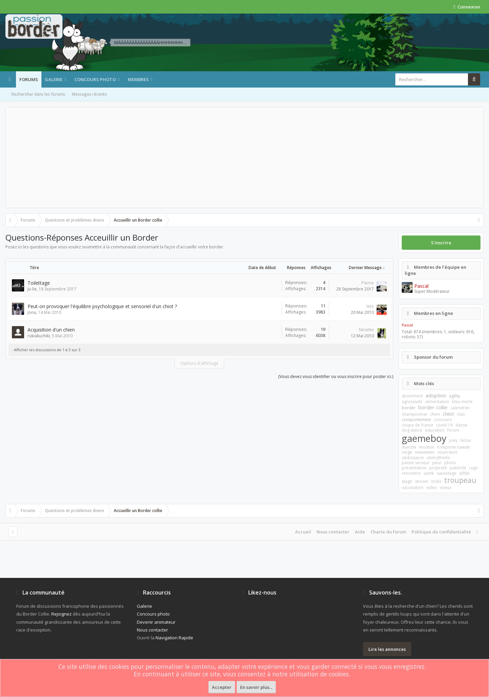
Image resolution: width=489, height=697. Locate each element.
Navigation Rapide (174, 638)
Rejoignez (61, 614)
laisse (465, 440)
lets (370, 306)
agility (454, 396)
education (435, 430)
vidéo (431, 487)
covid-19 (444, 425)
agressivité (412, 401)
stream (422, 481)
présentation (414, 468)
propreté (438, 468)
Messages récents (89, 94)
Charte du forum (388, 532)
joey (453, 440)
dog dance (412, 430)
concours (443, 419)
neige (407, 452)
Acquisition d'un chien (51, 329)
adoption (435, 395)
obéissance (413, 457)
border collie (433, 407)
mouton (426, 447)
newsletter (425, 452)
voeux (445, 487)
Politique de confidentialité (441, 532)
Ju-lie (32, 289)
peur (436, 463)
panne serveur (416, 463)
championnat (414, 414)
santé (428, 473)
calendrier (460, 408)
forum (453, 430)
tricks (436, 481)
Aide (360, 532)
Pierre (367, 283)
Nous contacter (332, 532)
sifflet (464, 473)
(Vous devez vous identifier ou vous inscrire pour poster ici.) (335, 376)
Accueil (303, 532)
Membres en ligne (433, 313)
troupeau (460, 480)
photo (450, 463)
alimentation (437, 401)
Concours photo (95, 79)
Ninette (366, 329)
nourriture (447, 452)
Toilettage (39, 283)
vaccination (412, 487)
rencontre (411, 473)
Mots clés (424, 383)
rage (473, 468)
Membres (138, 79)
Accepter (222, 687)
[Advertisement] (244, 157)
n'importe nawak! (453, 447)
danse (461, 425)
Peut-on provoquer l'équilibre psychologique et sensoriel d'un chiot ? (102, 306)
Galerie (53, 79)
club (461, 414)
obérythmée (438, 457)
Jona (32, 312)
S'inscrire (441, 243)
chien (435, 414)
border (409, 408)
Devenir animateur (156, 622)
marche (409, 447)
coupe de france (417, 425)
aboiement (412, 396)
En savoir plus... (256, 687)
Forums (28, 79)
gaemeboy (424, 438)
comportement (416, 419)
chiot (448, 413)
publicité (458, 468)
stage (407, 481)
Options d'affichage (199, 363)
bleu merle (462, 401)
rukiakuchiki (39, 336)
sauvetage (446, 473)
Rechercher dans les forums (38, 94)
